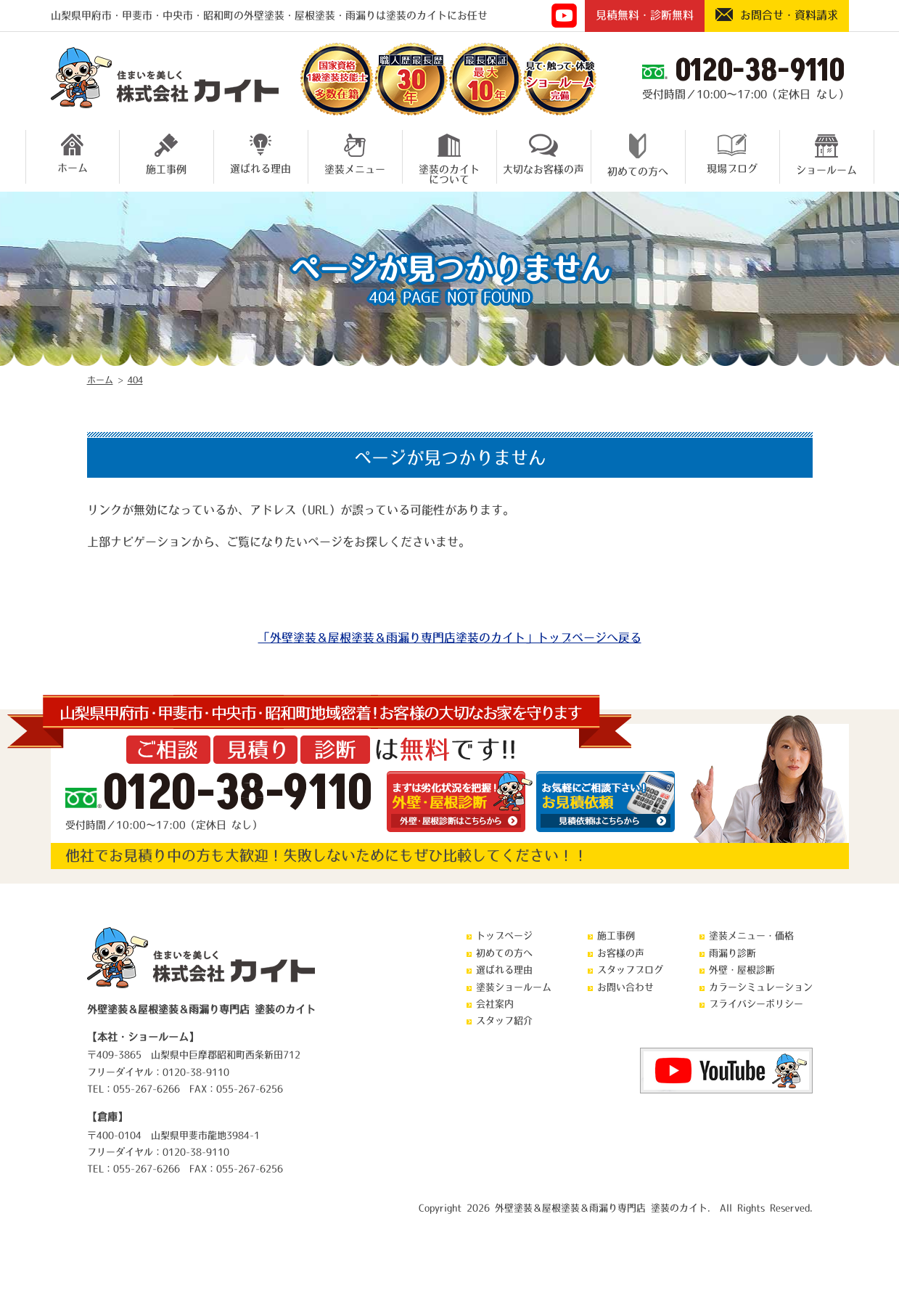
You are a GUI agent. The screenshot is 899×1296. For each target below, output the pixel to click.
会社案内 (495, 1003)
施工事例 (166, 154)
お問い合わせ (625, 987)
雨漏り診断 (732, 953)
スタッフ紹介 (504, 1020)
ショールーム (826, 154)
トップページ (504, 935)
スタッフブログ (630, 969)
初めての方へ (637, 155)
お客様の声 (620, 953)
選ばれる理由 (260, 154)
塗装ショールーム (513, 987)
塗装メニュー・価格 (751, 935)
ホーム (72, 153)
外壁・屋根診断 (742, 969)
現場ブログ (732, 154)
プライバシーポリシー (756, 1003)
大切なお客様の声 (543, 154)
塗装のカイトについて (449, 157)
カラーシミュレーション (761, 987)
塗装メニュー (354, 154)
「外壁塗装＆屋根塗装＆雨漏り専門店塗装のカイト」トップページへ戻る (449, 637)
